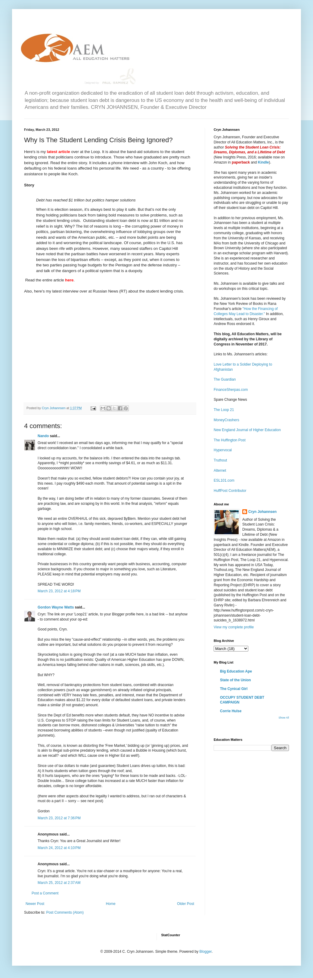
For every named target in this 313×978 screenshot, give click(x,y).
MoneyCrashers (226, 420)
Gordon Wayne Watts (56, 607)
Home (111, 904)
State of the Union (235, 680)
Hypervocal (223, 450)
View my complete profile (234, 627)
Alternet (220, 470)
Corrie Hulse (230, 711)
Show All (283, 717)
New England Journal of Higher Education (247, 430)
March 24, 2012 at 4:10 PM (59, 848)
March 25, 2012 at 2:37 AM (59, 883)
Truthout (220, 460)
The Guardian (225, 379)
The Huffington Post (230, 440)
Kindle (263, 162)
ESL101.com (224, 480)
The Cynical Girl (233, 689)
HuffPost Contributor (230, 491)
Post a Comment (45, 893)
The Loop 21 (224, 410)
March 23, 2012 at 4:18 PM (59, 591)
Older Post (185, 904)
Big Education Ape (236, 671)
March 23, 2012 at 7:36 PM (59, 818)
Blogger (205, 951)
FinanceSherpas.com (231, 390)
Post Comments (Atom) (65, 912)
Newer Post (35, 904)
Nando (43, 436)
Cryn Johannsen (262, 512)
